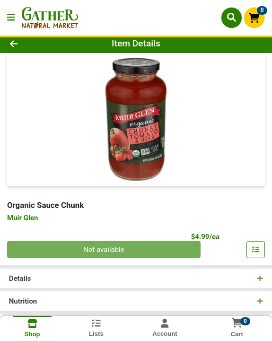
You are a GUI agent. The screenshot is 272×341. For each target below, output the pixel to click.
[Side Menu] (11, 17)
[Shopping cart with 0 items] (254, 17)
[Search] (231, 17)
